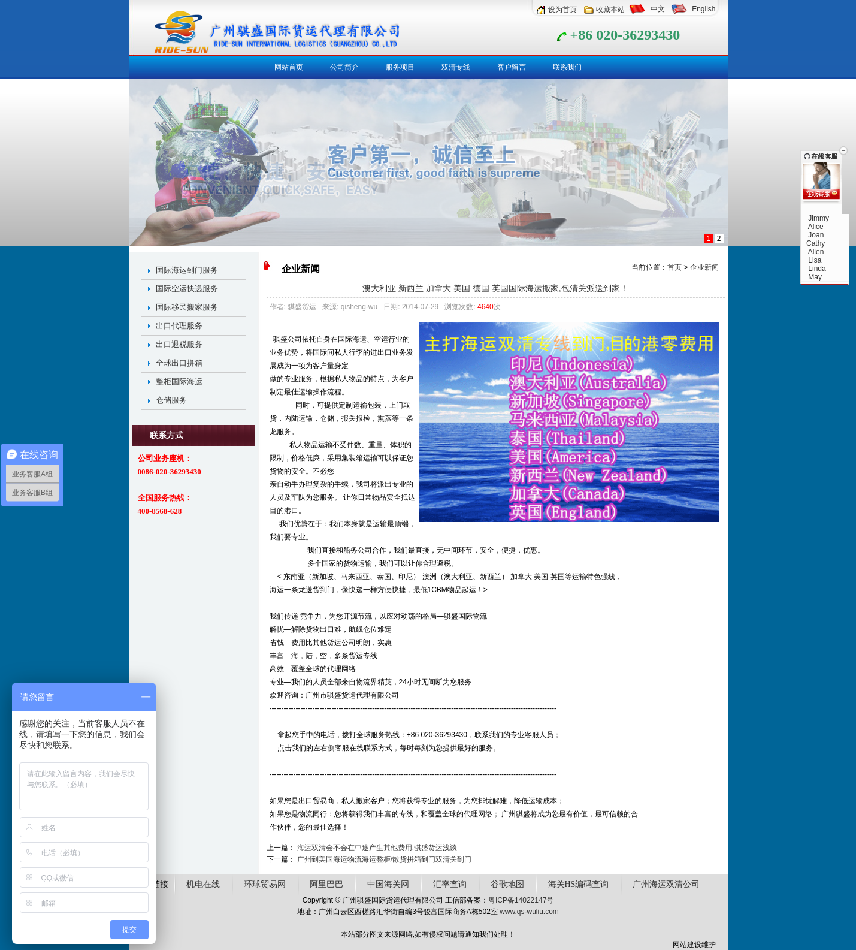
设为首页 (562, 9)
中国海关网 (388, 884)
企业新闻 (704, 267)
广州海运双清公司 (666, 884)
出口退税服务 (179, 344)
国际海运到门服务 (187, 270)
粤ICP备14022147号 (520, 900)
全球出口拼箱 (179, 362)
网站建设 (687, 944)
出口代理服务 (179, 325)
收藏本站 (610, 9)
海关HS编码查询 (578, 884)
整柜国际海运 (179, 381)
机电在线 (203, 884)
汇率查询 (450, 884)
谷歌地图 (507, 884)
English (703, 9)
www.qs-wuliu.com (529, 911)
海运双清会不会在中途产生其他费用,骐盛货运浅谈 (377, 847)
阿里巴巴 (326, 884)
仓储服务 (171, 400)
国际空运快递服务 (187, 288)
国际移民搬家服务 (187, 307)
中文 (658, 9)
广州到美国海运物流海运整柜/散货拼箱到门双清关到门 (384, 859)
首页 (674, 267)
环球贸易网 (265, 884)
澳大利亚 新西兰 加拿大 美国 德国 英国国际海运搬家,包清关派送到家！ (495, 288)
